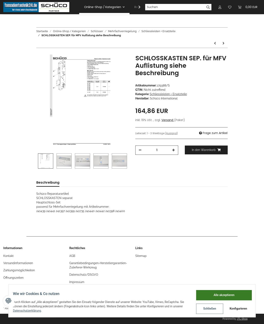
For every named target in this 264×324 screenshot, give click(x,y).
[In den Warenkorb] (206, 150)
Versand (167, 120)
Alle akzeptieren (221, 295)
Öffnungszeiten (13, 277)
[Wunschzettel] (230, 7)
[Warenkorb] (248, 7)
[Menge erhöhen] (173, 150)
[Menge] (156, 150)
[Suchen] (175, 7)
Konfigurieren (236, 308)
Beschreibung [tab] (47, 182)
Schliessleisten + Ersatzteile (168, 94)
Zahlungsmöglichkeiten (19, 270)
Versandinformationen (18, 263)
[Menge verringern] (140, 150)
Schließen (207, 308)
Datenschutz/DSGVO (83, 274)
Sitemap (141, 256)
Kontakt (8, 256)
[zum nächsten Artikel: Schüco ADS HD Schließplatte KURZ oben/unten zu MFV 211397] (223, 43)
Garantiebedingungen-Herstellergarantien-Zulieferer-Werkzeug (98, 265)
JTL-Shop (242, 318)
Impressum (76, 282)
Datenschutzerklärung (29, 310)
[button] (220, 7)
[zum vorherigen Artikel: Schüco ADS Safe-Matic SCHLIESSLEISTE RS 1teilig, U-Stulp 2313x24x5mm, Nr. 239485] (215, 43)
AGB (72, 256)
